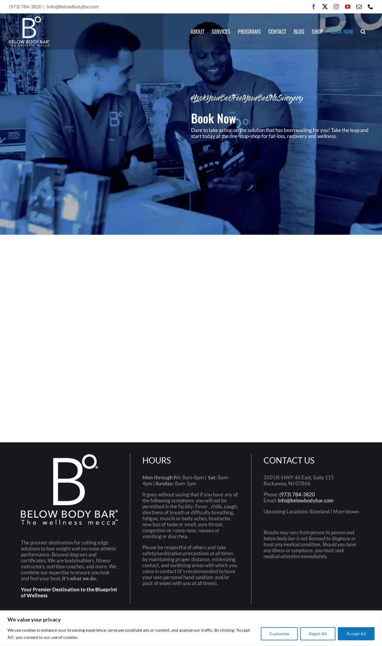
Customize (279, 633)
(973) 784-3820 (297, 494)
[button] (363, 31)
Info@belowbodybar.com (305, 500)
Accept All (356, 633)
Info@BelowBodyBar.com (73, 6)
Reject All (318, 633)
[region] (191, 628)
